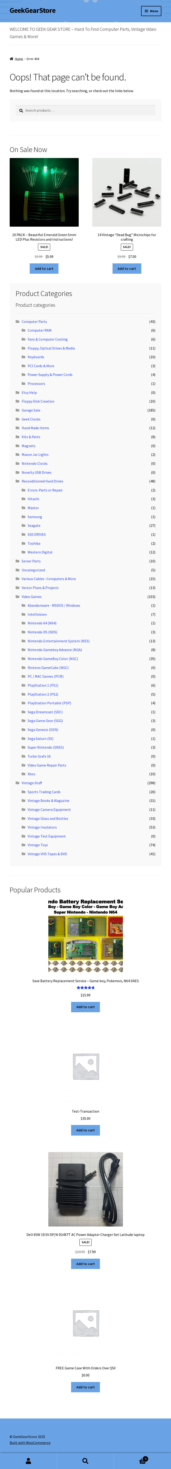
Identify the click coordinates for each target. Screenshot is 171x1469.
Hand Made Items (35, 428)
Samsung (35, 516)
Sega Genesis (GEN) (43, 729)
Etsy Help (29, 392)
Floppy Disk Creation (38, 401)
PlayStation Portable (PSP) (49, 703)
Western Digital (40, 552)
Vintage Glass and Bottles (48, 818)
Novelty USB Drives (37, 472)
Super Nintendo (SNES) (46, 747)
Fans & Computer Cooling (48, 339)
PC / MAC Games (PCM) (46, 676)
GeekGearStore (32, 10)
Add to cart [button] (44, 268)
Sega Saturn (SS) (40, 738)
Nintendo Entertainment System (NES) (59, 641)
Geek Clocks (31, 419)
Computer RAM (40, 330)
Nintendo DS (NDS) (42, 632)
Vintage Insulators (42, 827)
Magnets (28, 445)
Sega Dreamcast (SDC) (45, 712)
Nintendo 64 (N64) (42, 623)
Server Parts (31, 561)
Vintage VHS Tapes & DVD (47, 854)
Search (85, 1461)
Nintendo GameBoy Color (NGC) (53, 658)
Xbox (31, 774)
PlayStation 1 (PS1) (43, 685)
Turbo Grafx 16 (39, 756)
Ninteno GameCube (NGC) (48, 667)
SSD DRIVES (37, 534)
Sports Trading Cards (44, 791)
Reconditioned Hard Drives (42, 481)
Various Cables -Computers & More (49, 578)
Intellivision (37, 614)
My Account (28, 1461)
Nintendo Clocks (35, 463)
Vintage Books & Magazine (48, 800)
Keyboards (36, 357)
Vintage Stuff (32, 783)
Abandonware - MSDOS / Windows (54, 605)
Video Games (32, 596)
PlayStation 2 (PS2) (43, 694)
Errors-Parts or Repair (45, 490)
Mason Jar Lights (35, 454)
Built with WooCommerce (30, 1442)
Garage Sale (31, 410)
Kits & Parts (31, 436)
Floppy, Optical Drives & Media (51, 348)
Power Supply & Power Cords (50, 374)
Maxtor (33, 507)
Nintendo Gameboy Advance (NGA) (55, 649)
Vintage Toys (38, 845)
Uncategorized (33, 570)
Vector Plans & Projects (40, 587)
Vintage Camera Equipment (49, 809)
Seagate (34, 525)
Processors (36, 383)
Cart (131, 1458)
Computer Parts (34, 321)
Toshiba (34, 543)
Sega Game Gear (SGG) (45, 720)
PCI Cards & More (41, 366)
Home (19, 59)
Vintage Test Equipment (47, 836)
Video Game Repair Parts (47, 765)
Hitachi (33, 498)
